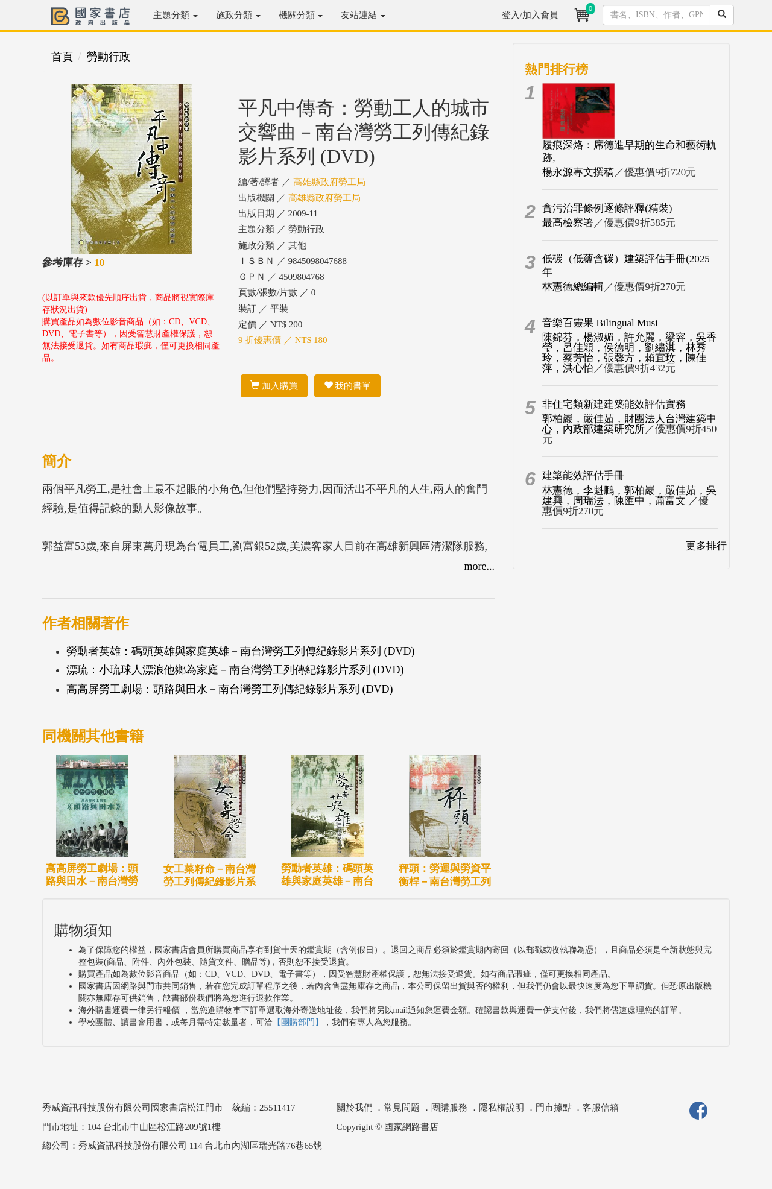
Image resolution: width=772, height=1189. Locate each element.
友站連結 (363, 15)
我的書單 (348, 386)
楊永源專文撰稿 (578, 172)
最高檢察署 (567, 223)
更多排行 (706, 546)
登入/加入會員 (530, 15)
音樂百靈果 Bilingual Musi (600, 323)
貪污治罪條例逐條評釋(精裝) (607, 208)
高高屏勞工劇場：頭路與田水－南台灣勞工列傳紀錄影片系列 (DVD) (229, 689)
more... (479, 566)
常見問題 (402, 1107)
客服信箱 (601, 1107)
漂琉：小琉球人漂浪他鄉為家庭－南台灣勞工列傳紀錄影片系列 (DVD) (235, 670)
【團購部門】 (298, 1022)
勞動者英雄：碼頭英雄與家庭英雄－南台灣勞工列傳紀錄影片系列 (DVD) (240, 651)
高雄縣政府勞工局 (329, 182)
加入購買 (274, 386)
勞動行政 (108, 57)
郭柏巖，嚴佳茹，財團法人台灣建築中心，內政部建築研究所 (629, 424)
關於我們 (355, 1107)
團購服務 (449, 1107)
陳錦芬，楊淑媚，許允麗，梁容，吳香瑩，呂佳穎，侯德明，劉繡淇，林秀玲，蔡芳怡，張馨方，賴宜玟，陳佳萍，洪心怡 (629, 353)
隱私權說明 (501, 1107)
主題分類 (175, 15)
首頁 (62, 57)
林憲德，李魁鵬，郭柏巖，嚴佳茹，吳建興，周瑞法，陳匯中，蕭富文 (629, 495)
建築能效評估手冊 (583, 475)
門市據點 (554, 1107)
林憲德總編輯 (573, 286)
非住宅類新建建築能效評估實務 (614, 404)
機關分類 (301, 15)
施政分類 (238, 15)
